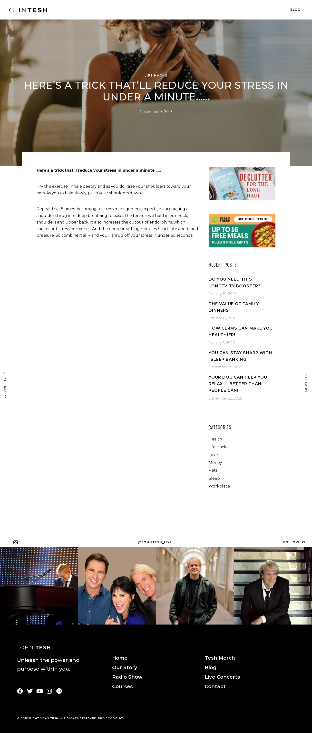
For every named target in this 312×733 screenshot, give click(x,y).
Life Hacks (156, 75)
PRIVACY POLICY (111, 718)
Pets (213, 470)
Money (215, 462)
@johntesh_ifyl (155, 542)
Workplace (219, 486)
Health (215, 439)
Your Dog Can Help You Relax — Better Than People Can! (238, 384)
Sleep (214, 478)
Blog (295, 9)
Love (213, 454)
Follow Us (294, 542)
